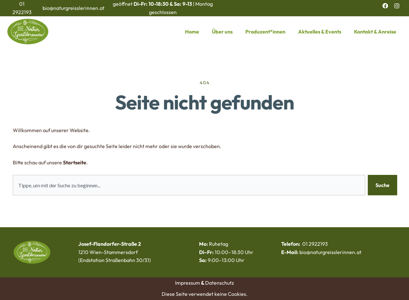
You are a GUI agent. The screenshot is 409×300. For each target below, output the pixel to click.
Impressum (187, 283)
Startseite (74, 162)
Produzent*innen (265, 31)
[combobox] (189, 185)
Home (192, 31)
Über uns (222, 31)
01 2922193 (315, 244)
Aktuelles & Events (319, 31)
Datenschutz (219, 283)
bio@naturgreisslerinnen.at (73, 8)
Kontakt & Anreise (375, 31)
